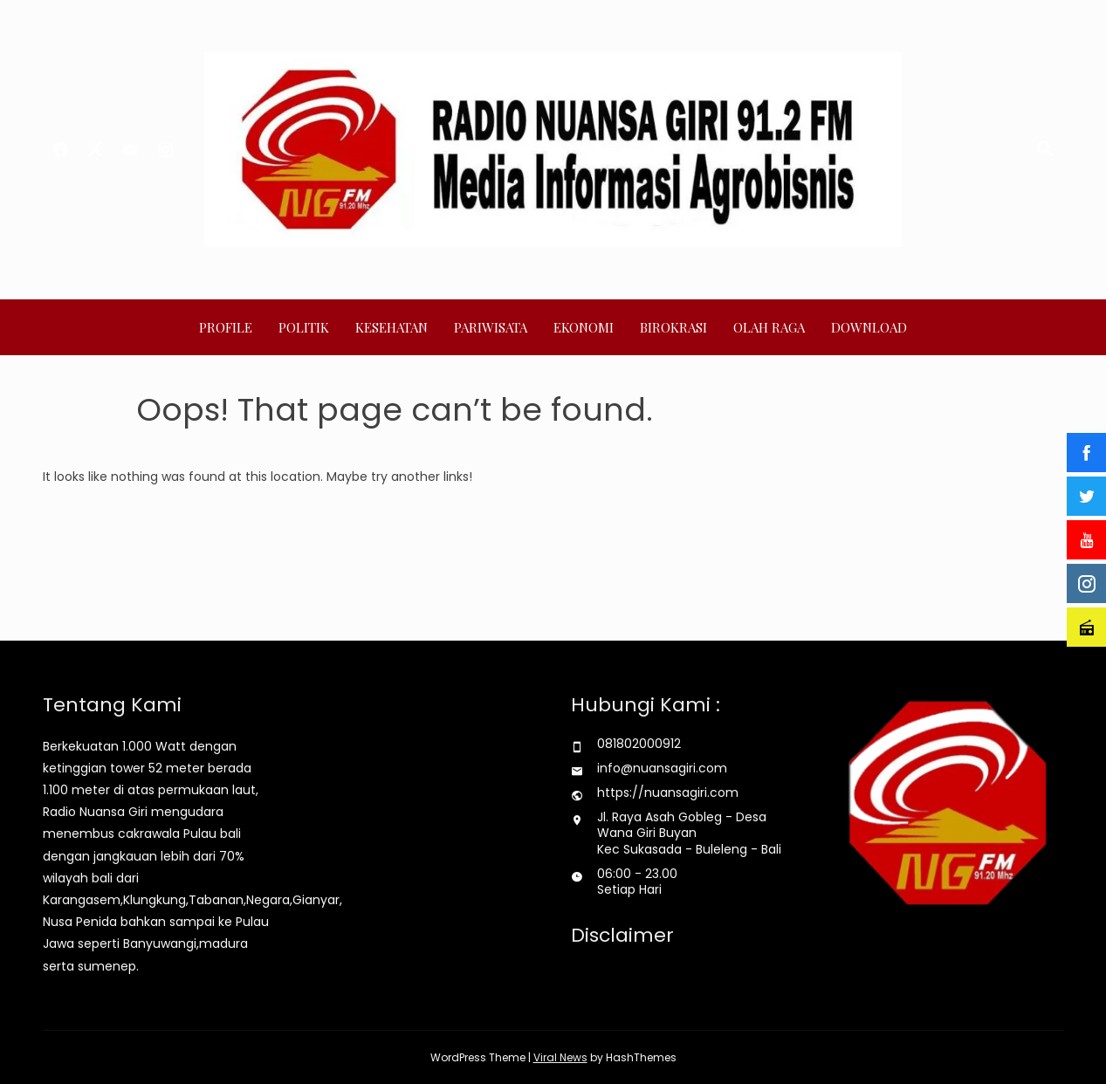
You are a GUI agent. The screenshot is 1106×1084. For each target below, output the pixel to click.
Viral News (560, 1057)
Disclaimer (622, 935)
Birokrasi (673, 327)
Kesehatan (391, 327)
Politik (303, 327)
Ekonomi (583, 327)
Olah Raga (769, 327)
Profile (225, 327)
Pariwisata (490, 327)
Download (869, 327)
